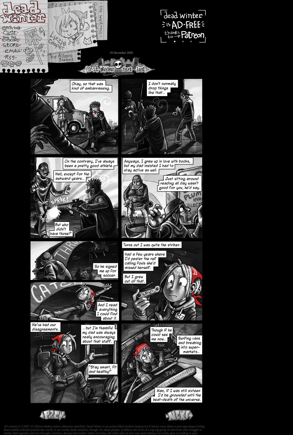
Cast (14, 34)
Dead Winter (28, 12)
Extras (14, 40)
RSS (14, 59)
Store (14, 46)
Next (126, 67)
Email (14, 52)
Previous (108, 67)
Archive (14, 27)
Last (144, 67)
